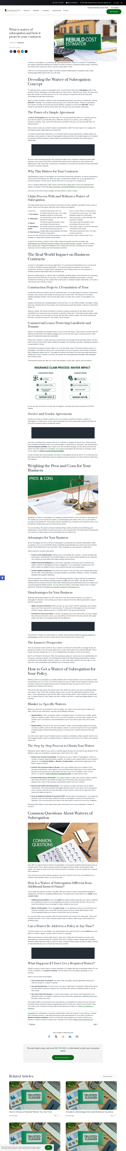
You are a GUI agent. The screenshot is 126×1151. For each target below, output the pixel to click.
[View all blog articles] (108, 1076)
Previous (32, 1024)
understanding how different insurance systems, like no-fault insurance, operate (55, 243)
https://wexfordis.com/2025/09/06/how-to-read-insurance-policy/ (71, 187)
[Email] (26, 51)
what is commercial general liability (51, 451)
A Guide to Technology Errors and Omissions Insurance (89, 1112)
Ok (49, 1148)
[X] (15, 51)
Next (95, 1024)
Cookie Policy (36, 1148)
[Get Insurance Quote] (63, 1057)
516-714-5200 (60, 1048)
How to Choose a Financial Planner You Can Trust (30, 1112)
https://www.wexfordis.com (83, 1019)
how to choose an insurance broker (58, 774)
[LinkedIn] (22, 51)
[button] (2, 578)
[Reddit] (18, 51)
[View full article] (56, 1115)
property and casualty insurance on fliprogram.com (62, 587)
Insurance (20, 42)
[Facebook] (11, 51)
